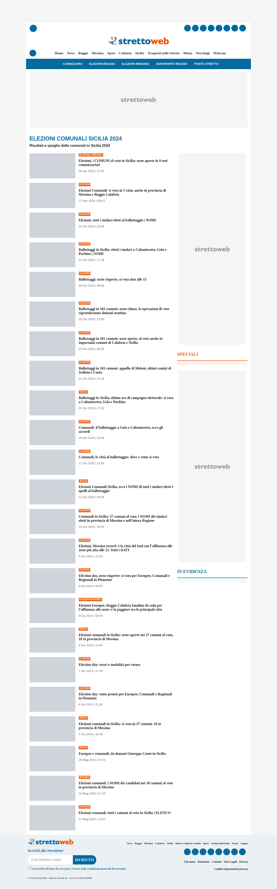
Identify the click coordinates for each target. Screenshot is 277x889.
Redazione (204, 861)
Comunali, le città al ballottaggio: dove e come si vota (119, 457)
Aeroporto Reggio (171, 64)
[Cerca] (33, 28)
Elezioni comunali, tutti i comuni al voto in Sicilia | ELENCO (125, 813)
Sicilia (139, 53)
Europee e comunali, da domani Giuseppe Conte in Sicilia (122, 753)
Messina (98, 53)
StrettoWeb (41, 878)
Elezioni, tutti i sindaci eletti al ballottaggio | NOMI (117, 220)
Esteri (235, 843)
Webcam (219, 53)
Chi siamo (189, 861)
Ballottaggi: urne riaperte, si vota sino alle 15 (113, 279)
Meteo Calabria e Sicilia (188, 843)
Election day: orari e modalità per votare (109, 665)
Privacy (243, 861)
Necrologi (203, 53)
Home (59, 53)
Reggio (83, 53)
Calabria (125, 53)
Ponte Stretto (206, 64)
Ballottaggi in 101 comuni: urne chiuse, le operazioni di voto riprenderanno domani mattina (124, 311)
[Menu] (32, 53)
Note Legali (230, 861)
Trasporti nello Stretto (163, 53)
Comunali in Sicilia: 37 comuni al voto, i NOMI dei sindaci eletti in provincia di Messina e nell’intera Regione (123, 518)
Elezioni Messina (135, 64)
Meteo (187, 53)
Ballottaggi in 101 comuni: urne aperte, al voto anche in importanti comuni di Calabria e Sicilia (121, 341)
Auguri (244, 843)
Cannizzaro (72, 64)
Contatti (216, 861)
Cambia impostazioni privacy (231, 869)
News (71, 53)
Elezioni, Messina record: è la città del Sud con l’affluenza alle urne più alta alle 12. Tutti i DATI (125, 548)
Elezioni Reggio (102, 64)
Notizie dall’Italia (220, 843)
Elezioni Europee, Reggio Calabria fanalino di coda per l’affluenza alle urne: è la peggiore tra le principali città (120, 607)
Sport (111, 53)
